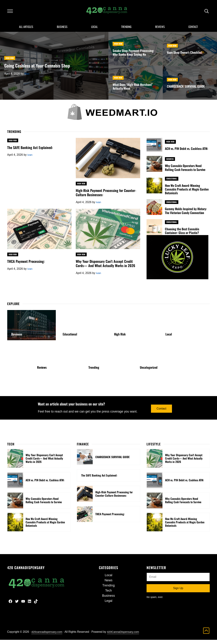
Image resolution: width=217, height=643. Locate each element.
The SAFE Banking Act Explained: (30, 150)
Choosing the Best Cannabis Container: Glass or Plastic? (182, 233)
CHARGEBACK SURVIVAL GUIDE (186, 89)
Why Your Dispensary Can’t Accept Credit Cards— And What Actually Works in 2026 (105, 266)
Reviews (42, 370)
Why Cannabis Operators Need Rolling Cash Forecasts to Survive (185, 170)
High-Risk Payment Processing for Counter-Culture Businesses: (106, 195)
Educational (171, 180)
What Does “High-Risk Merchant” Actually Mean (133, 89)
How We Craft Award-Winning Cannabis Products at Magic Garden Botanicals (187, 191)
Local (168, 337)
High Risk (10, 60)
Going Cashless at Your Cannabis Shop (38, 68)
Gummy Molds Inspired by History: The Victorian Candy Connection (186, 213)
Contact (162, 411)
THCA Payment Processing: (26, 264)
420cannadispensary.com (47, 634)
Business (170, 161)
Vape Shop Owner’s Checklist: (185, 55)
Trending (94, 370)
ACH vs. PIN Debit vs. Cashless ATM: (187, 151)
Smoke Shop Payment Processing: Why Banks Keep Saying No (134, 55)
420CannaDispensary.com (124, 634)
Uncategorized (149, 370)
